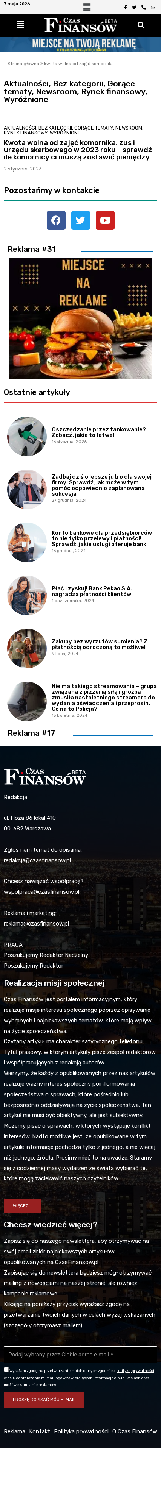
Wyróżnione (65, 133)
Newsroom (128, 128)
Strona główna (23, 63)
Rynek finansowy (26, 133)
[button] (22, 1206)
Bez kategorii (55, 128)
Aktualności (20, 128)
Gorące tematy (93, 128)
